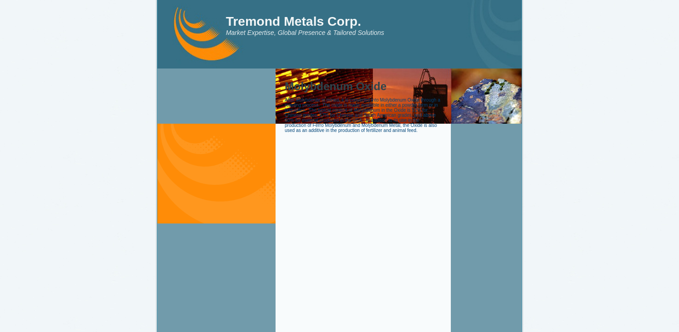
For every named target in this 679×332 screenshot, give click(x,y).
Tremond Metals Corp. (293, 21)
